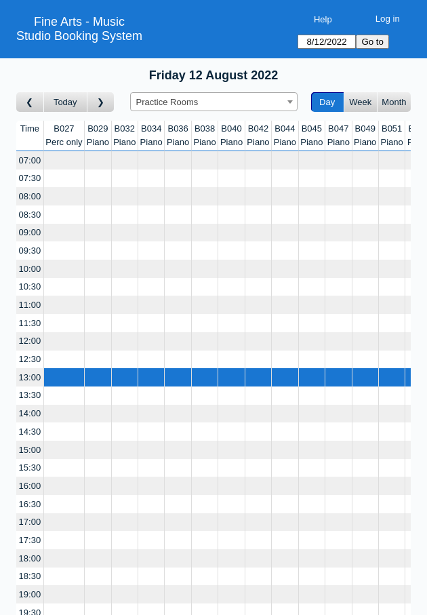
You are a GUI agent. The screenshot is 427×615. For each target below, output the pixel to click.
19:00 (30, 594)
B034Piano (151, 135)
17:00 (30, 522)
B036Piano (178, 135)
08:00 (30, 196)
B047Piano (338, 135)
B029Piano (98, 135)
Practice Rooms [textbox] (167, 102)
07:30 (30, 178)
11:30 (30, 323)
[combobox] (214, 101)
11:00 (30, 305)
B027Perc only (63, 135)
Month (394, 102)
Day (327, 102)
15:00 (30, 450)
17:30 (30, 540)
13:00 (30, 377)
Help (323, 19)
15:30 (30, 467)
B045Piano (311, 135)
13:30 (30, 395)
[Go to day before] (30, 102)
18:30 (30, 576)
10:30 (30, 286)
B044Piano (285, 135)
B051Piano (392, 135)
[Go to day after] (101, 102)
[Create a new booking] (64, 160)
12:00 (30, 341)
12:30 (30, 359)
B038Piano (204, 135)
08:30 (30, 215)
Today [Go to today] (65, 102)
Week (360, 102)
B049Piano (365, 135)
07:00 (30, 160)
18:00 (30, 558)
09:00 (30, 232)
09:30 (30, 250)
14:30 (30, 431)
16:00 (30, 486)
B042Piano (258, 135)
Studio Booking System (79, 36)
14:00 (30, 413)
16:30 (30, 504)
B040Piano (231, 135)
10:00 (30, 269)
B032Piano (124, 135)
